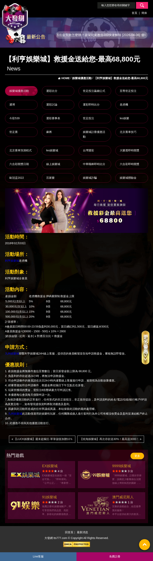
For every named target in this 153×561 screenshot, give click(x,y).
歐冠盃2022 (16, 177)
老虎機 (124, 104)
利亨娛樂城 (12, 260)
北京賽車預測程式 (20, 150)
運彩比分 (51, 90)
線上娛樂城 (53, 164)
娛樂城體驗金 (128, 177)
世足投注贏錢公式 (94, 90)
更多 (137, 455)
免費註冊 (114, 556)
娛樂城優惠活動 (19, 90)
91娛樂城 (49, 497)
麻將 (49, 132)
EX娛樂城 (50, 466)
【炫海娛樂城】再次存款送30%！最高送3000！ (110, 439)
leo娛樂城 (52, 150)
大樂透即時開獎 (129, 150)
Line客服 (38, 556)
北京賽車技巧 (128, 132)
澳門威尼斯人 (123, 497)
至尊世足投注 (128, 90)
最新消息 (82, 532)
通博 (12, 104)
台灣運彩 (88, 150)
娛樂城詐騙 (90, 177)
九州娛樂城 (12, 353)
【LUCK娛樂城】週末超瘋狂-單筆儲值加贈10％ (42, 439)
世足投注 (88, 118)
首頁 (134, 12)
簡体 (144, 12)
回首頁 (69, 532)
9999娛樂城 (121, 466)
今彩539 (14, 118)
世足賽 (13, 132)
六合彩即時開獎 (129, 164)
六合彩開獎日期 (19, 164)
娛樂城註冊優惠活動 (94, 134)
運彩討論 (51, 104)
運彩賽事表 (53, 118)
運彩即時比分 (91, 104)
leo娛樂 (124, 118)
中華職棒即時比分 (94, 164)
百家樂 (50, 177)
